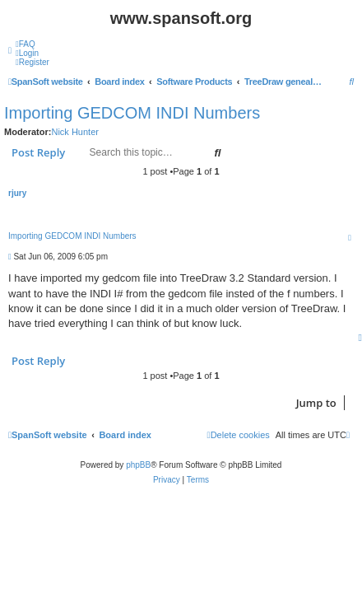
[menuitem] (25, 44)
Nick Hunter (74, 132)
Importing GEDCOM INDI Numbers (132, 113)
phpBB (138, 464)
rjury (17, 193)
